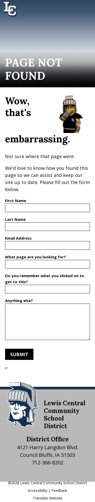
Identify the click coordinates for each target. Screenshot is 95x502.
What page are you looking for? (35, 256)
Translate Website (47, 498)
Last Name (15, 219)
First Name (15, 200)
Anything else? (19, 300)
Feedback (59, 490)
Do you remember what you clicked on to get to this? (44, 278)
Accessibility (37, 490)
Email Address (18, 238)
